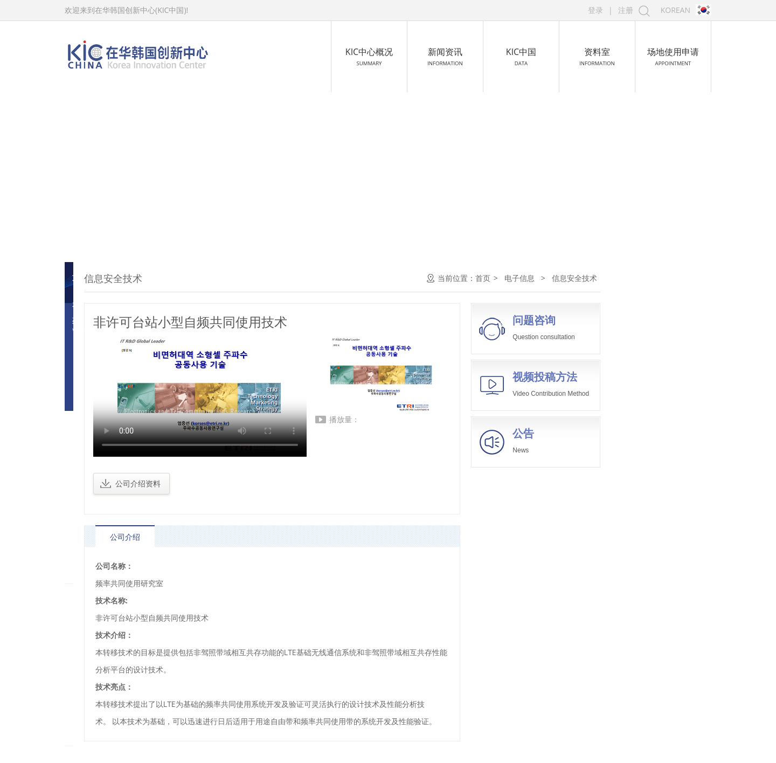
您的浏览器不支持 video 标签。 (310, 397)
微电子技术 (100, 324)
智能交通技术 (103, 453)
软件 (88, 302)
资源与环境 (102, 616)
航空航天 (98, 506)
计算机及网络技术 (111, 345)
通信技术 (96, 367)
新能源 (94, 588)
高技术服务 (102, 561)
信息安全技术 (103, 432)
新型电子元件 (103, 410)
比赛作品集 (102, 671)
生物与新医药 (107, 478)
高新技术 (98, 643)
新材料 (94, 533)
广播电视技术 (103, 388)
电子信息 (98, 278)
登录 (595, 10)
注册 (625, 10)
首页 (592, 278)
